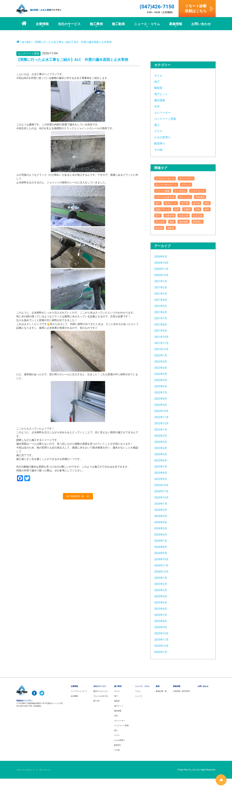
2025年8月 (162, 633)
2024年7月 (162, 553)
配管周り (160, 143)
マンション (163, 203)
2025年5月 (162, 615)
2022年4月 (162, 386)
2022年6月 (162, 398)
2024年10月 (163, 571)
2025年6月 (162, 621)
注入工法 (196, 228)
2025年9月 (162, 639)
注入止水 (162, 234)
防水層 (177, 240)
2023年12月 (163, 510)
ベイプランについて (79, 704)
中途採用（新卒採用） (182, 704)
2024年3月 (162, 528)
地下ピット (162, 94)
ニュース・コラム (142, 699)
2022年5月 (162, 392)
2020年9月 (162, 269)
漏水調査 (160, 100)
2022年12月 (163, 435)
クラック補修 (164, 190)
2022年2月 (162, 374)
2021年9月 (162, 343)
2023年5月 (162, 466)
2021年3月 (162, 306)
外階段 (160, 221)
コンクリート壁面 (167, 118)
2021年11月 (163, 355)
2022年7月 (162, 404)
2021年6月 (162, 324)
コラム (137, 704)
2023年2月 (162, 448)
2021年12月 (163, 361)
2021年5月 (162, 318)
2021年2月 (162, 299)
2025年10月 (163, 645)
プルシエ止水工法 (190, 197)
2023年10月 (163, 497)
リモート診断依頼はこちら (196, 8)
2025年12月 (163, 658)
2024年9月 (162, 565)
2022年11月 (163, 429)
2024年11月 (163, 577)
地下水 (194, 209)
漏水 (176, 234)
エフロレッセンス (167, 178)
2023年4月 (162, 460)
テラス (159, 131)
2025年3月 (162, 602)
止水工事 (179, 228)
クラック (193, 184)
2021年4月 (162, 312)
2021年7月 (162, 330)
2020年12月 (163, 287)
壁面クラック (176, 215)
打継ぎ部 (162, 228)
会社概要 (74, 708)
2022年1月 (162, 367)
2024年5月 (162, 540)
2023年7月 (162, 479)
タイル (159, 75)
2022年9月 (162, 417)
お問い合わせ (203, 699)
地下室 (180, 209)
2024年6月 (162, 547)
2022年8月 (162, 411)
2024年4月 (162, 534)
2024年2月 (162, 522)
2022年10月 (163, 423)
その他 (159, 149)
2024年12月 (163, 584)
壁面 (159, 215)
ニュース (138, 708)
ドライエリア (164, 197)
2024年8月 (162, 559)
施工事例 (27, 42)
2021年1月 (162, 293)
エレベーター (164, 112)
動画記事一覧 (161, 704)
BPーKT (96, 713)
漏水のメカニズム (100, 704)
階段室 (159, 88)
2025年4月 (162, 608)
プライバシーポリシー (27, 782)
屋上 (157, 125)
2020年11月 (163, 281)
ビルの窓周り (164, 137)
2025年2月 (162, 596)
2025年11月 (163, 652)
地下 (157, 81)
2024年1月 (162, 516)
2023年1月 (162, 442)
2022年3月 (162, 380)
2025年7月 (162, 627)
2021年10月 (163, 349)
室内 (184, 221)
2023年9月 (162, 491)
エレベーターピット (169, 184)
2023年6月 (162, 472)
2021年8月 (162, 337)
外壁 (193, 215)
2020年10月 (163, 275)
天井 (157, 106)
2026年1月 (162, 664)
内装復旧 (182, 203)
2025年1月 (162, 590)
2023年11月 (163, 503)
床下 (196, 221)
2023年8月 (162, 485)
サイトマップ (49, 782)
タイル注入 (186, 190)
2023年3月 (162, 454)
